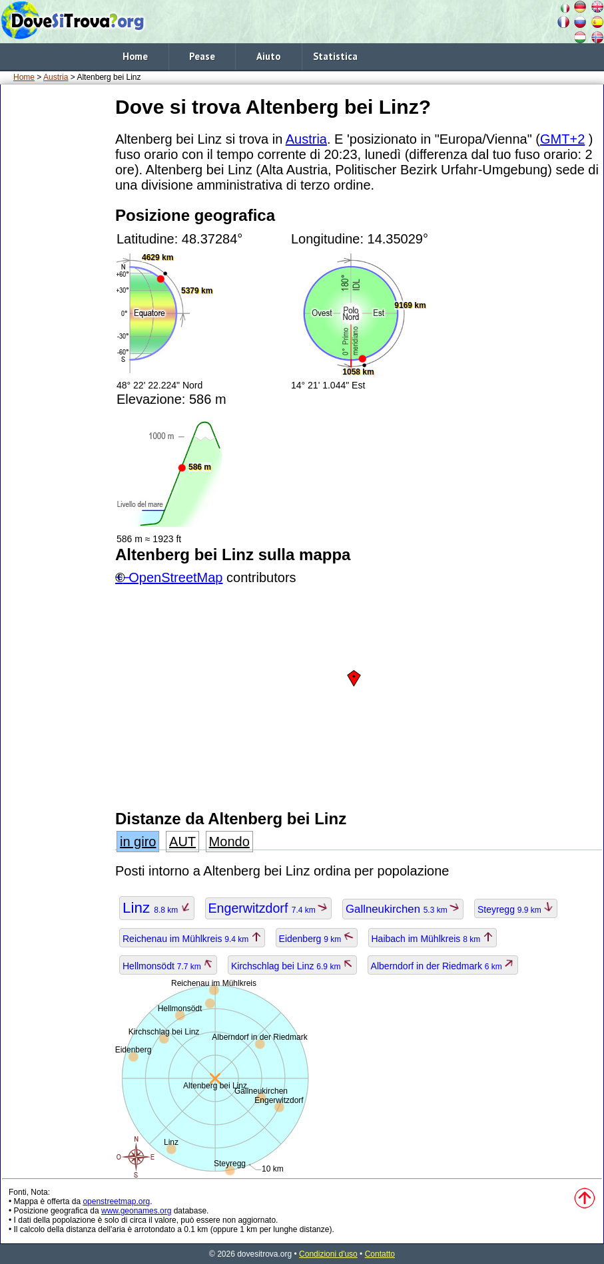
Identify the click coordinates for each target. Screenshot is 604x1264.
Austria (55, 77)
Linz (157, 907)
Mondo (229, 841)
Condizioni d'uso (328, 1254)
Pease (202, 56)
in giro (138, 841)
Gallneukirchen (403, 909)
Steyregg (515, 909)
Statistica (335, 56)
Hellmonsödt (168, 966)
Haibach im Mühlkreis (432, 938)
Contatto (380, 1254)
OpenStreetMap (175, 577)
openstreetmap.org (116, 1201)
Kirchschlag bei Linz (292, 966)
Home (135, 56)
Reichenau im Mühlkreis (192, 938)
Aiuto (268, 56)
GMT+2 (562, 139)
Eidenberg (316, 938)
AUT (182, 841)
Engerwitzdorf (268, 908)
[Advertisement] (55, 292)
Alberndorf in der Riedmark (443, 966)
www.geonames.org (136, 1210)
